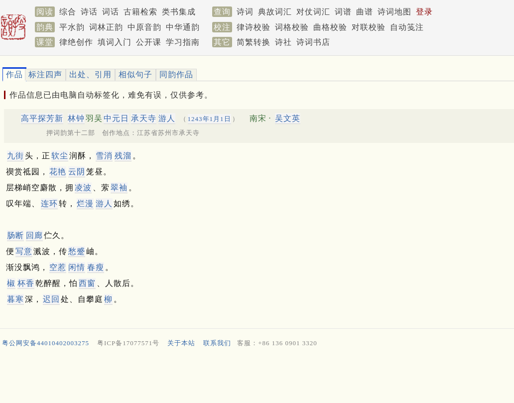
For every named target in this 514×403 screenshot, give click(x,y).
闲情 (76, 267)
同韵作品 (176, 74)
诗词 (245, 11)
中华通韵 (183, 27)
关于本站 (181, 343)
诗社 (283, 42)
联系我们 (217, 343)
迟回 (51, 299)
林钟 (76, 118)
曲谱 (364, 11)
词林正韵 (106, 27)
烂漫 (85, 203)
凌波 (83, 187)
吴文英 (287, 118)
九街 (15, 155)
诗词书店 (313, 42)
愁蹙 (76, 251)
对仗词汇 (313, 11)
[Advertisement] (253, 377)
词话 (110, 11)
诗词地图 (394, 11)
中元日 (116, 118)
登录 (424, 11)
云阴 (76, 171)
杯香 (25, 283)
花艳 (57, 171)
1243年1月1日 (209, 119)
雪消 (104, 155)
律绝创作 (76, 42)
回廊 (34, 235)
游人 (166, 118)
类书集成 (179, 11)
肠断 (15, 235)
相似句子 (135, 74)
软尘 (59, 155)
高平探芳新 (42, 118)
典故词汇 (275, 11)
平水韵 (72, 27)
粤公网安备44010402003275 (45, 343)
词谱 (343, 11)
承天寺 (143, 118)
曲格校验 (330, 27)
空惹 (57, 267)
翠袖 (119, 187)
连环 (49, 203)
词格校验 (292, 27)
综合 (67, 11)
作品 (14, 74)
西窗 (87, 283)
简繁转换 (253, 42)
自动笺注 (407, 27)
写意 (23, 251)
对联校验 (369, 27)
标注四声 (45, 74)
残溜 (123, 155)
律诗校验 (253, 27)
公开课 (148, 42)
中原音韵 (144, 27)
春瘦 (95, 267)
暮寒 (15, 299)
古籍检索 (140, 11)
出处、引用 (90, 74)
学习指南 (183, 42)
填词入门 (114, 42)
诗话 (89, 11)
